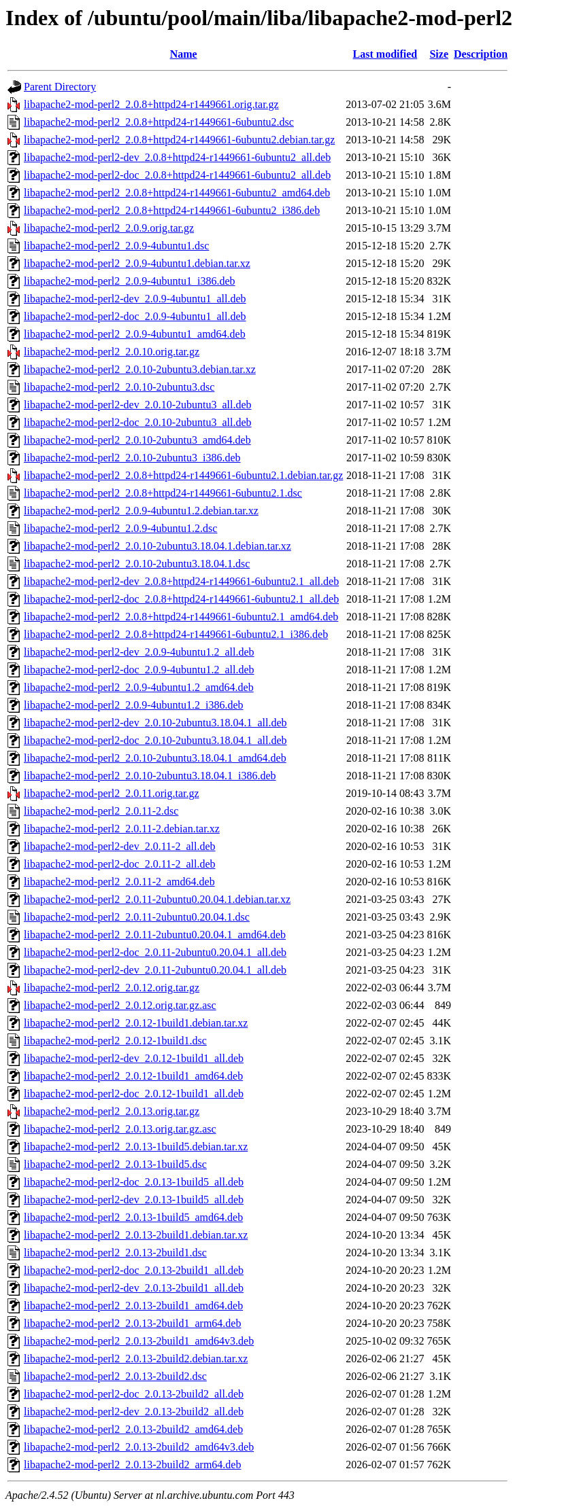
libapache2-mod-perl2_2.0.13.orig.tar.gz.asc (120, 1129)
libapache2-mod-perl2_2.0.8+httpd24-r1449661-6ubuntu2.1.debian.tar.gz (183, 475)
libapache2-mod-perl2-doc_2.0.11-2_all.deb (120, 864)
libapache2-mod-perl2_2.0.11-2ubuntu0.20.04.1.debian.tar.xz (157, 899)
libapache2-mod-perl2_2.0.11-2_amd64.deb (119, 881)
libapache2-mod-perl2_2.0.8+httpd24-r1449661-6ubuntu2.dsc (159, 122)
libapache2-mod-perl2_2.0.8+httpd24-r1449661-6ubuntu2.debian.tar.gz (179, 139)
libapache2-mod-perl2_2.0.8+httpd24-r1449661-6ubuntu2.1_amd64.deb (181, 616)
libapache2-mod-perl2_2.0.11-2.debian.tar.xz (122, 828)
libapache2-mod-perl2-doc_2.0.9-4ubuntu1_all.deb (135, 316)
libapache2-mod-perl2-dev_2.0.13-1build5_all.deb (134, 1199)
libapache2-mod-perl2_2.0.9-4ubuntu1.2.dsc (120, 528)
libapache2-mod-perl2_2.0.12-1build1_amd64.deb (133, 1076)
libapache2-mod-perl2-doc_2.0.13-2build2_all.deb (134, 1394)
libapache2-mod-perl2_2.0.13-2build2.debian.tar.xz (136, 1358)
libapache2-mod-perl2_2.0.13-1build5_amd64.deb (133, 1217)
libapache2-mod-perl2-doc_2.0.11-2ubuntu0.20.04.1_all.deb (155, 952)
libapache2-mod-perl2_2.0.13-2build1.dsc (115, 1252)
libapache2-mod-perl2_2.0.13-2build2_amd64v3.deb (139, 1447)
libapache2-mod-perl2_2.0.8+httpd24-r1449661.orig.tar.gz (151, 104)
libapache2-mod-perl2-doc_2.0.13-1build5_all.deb (134, 1182)
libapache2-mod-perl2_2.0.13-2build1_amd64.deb (133, 1305)
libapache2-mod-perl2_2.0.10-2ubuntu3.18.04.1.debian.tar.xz (157, 546)
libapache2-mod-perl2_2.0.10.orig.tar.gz (111, 351)
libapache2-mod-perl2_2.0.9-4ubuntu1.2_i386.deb (134, 705)
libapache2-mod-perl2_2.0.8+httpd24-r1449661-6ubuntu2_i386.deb (172, 210)
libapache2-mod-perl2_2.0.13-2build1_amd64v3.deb (139, 1341)
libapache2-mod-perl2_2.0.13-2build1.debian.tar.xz (136, 1235)
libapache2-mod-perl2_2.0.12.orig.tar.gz (111, 987)
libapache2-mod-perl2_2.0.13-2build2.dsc (115, 1376)
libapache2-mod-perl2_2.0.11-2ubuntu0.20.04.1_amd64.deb (155, 934)
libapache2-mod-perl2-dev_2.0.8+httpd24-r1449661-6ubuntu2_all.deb (177, 157)
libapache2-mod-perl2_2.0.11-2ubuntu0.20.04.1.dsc (137, 917)
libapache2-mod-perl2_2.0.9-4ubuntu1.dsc (116, 245)
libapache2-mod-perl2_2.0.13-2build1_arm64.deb (132, 1323)
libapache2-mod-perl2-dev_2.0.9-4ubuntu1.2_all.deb (139, 652)
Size (438, 54)
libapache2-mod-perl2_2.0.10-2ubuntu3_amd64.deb (137, 440)
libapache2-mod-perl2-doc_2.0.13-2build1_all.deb (134, 1270)
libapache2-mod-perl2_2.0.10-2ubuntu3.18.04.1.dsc (137, 563)
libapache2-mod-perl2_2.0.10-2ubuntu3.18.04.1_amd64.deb (155, 758)
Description (481, 54)
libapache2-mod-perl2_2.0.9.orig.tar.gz (109, 228)
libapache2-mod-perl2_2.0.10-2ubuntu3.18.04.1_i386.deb (150, 775)
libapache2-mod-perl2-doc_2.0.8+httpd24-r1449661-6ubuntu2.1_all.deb (181, 599)
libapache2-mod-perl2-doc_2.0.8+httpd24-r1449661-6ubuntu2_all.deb (177, 175)
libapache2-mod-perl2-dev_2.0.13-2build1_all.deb (134, 1288)
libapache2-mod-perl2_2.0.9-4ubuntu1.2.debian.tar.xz (141, 510)
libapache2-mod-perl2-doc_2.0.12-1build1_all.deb (134, 1093)
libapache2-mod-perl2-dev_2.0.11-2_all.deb (120, 846)
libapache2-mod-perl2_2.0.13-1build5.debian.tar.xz (136, 1146)
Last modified (385, 54)
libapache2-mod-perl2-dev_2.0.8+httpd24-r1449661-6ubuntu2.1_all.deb (181, 581)
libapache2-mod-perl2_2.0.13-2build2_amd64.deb (133, 1429)
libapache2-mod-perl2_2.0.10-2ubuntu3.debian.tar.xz (140, 369)
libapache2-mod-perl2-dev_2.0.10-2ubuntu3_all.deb (138, 404)
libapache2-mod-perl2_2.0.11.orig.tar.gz (111, 793)
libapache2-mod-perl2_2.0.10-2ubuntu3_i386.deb (132, 457)
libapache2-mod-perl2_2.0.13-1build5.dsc (115, 1164)
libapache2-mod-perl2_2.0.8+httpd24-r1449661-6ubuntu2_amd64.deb (177, 192)
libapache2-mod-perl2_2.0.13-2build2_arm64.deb (132, 1464)
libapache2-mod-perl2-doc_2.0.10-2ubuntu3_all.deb (138, 422)
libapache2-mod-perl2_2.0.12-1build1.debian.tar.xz (136, 1023)
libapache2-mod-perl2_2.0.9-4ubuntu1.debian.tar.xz (137, 263)
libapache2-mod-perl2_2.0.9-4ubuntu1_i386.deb (129, 281)
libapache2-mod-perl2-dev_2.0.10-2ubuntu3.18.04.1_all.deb (155, 722)
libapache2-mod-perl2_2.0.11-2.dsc (101, 811)
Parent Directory (60, 86)
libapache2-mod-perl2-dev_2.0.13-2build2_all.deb (134, 1411)
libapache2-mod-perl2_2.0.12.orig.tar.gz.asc (120, 1005)
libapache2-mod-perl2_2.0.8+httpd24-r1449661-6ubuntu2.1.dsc (163, 493)
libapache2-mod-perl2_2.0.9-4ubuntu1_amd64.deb (135, 334)
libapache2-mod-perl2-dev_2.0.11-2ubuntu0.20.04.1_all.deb (155, 970)
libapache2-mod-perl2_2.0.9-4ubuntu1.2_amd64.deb (139, 687)
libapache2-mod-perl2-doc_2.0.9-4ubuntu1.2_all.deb (139, 669)
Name (183, 54)
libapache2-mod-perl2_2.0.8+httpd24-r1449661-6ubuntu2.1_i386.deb (176, 634)
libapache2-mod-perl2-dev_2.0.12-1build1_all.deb (134, 1058)
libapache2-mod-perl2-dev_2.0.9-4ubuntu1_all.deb (135, 298)
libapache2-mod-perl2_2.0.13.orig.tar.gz (111, 1111)
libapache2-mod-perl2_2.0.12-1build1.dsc (115, 1040)
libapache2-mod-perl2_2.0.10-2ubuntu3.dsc (119, 387)
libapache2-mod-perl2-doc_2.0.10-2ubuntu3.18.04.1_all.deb (155, 740)
